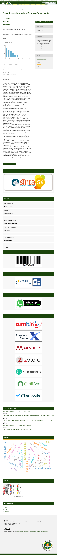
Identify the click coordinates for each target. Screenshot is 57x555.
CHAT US (6, 295)
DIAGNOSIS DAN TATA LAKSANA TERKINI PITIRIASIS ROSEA (17, 425)
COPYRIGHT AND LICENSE (10, 227)
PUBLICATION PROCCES (9, 217)
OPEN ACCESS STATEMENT (10, 223)
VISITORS (6, 480)
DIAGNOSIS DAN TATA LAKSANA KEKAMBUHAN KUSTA (16, 411)
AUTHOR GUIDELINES (9, 237)
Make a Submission (9, 164)
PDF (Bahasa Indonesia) (45, 21)
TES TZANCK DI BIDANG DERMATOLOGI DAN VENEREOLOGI (17, 429)
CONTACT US (7, 247)
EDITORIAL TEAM (8, 206)
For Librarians (6, 511)
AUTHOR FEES (7, 244)
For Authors (5, 509)
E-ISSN (5, 252)
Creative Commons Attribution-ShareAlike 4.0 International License (32, 531)
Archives (9, 8)
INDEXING (6, 234)
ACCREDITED (7, 171)
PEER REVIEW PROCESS (10, 220)
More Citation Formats (43, 48)
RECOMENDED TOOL (9, 316)
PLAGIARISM (7, 230)
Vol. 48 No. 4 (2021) (18, 8)
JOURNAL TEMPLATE (9, 274)
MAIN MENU (7, 198)
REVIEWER (7, 210)
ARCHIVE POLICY (8, 240)
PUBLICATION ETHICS (9, 213)
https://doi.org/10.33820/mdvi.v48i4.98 (15, 29)
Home (4, 8)
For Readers (5, 507)
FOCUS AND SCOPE (8, 203)
